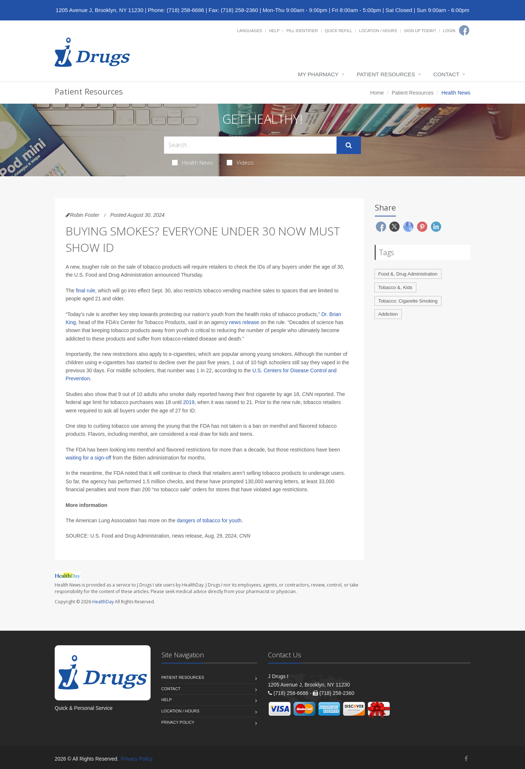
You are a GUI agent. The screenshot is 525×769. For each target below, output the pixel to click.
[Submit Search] (349, 145)
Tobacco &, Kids (395, 287)
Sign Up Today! (420, 30)
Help (274, 30)
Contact (446, 74)
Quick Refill (338, 30)
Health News (192, 162)
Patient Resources (386, 74)
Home (377, 93)
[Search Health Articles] (250, 145)
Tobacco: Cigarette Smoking (408, 301)
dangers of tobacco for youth (209, 520)
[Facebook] (464, 30)
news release (244, 322)
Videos (240, 162)
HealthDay (103, 602)
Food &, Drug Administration (408, 274)
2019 (188, 402)
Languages (249, 30)
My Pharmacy (318, 74)
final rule (85, 290)
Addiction (388, 314)
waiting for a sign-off (88, 458)
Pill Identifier (302, 30)
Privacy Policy (178, 722)
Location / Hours (378, 30)
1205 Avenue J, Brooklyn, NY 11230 (99, 10)
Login (449, 30)
